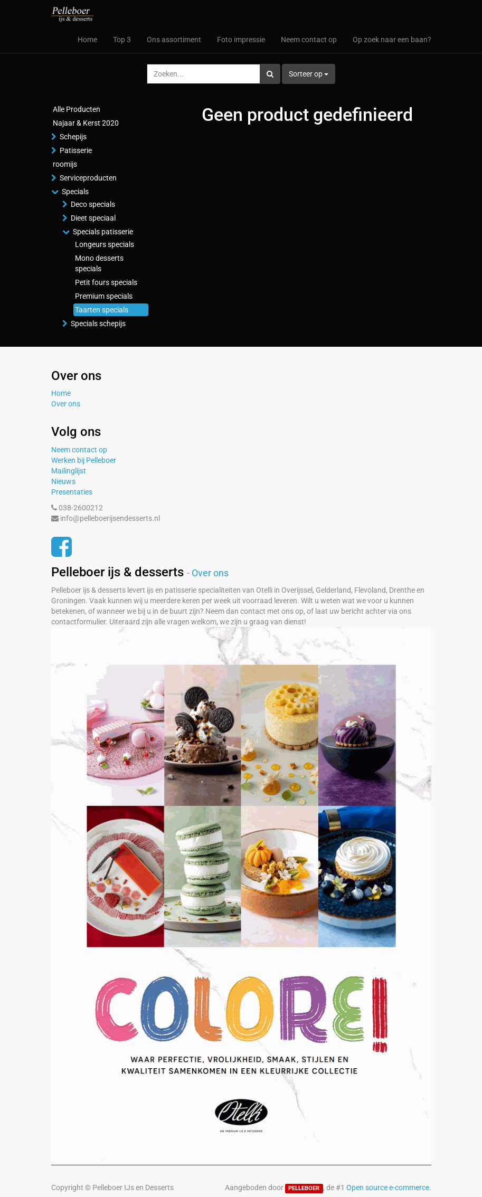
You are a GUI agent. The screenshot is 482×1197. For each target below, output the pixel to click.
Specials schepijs (98, 323)
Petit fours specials (106, 282)
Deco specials (93, 204)
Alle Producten (76, 109)
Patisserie (76, 150)
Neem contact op (79, 449)
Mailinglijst (68, 471)
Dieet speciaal (93, 218)
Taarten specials (101, 310)
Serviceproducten (88, 178)
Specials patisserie (103, 231)
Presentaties (71, 492)
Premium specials (104, 296)
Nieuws (63, 481)
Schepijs (73, 136)
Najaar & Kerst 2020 (86, 123)
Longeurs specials (104, 244)
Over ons (65, 404)
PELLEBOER (303, 1188)
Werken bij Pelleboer (83, 460)
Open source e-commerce (387, 1187)
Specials (75, 191)
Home (61, 393)
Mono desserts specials (99, 263)
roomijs (65, 164)
